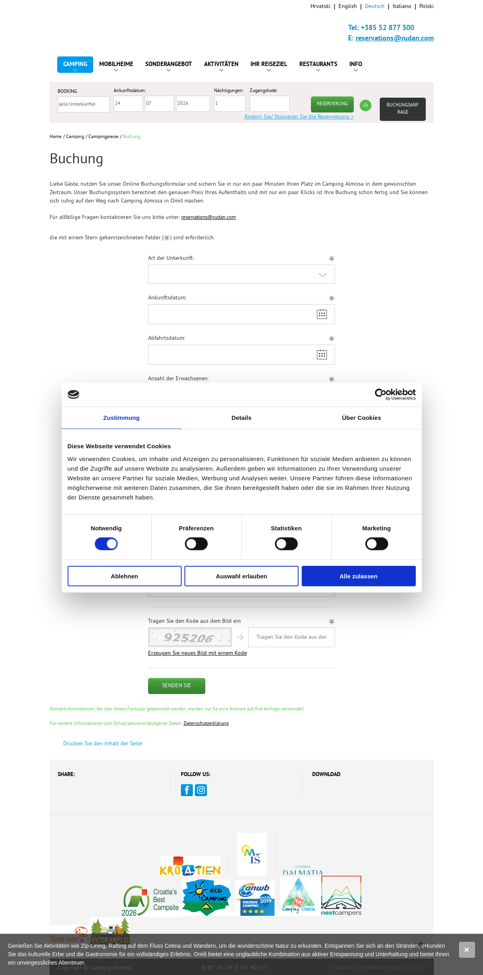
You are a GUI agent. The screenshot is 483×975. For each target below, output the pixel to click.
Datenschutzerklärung (206, 724)
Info (355, 66)
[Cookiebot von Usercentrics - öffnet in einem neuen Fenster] (381, 395)
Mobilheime (116, 66)
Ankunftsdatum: (167, 298)
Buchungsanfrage (403, 109)
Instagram (201, 790)
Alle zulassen (358, 575)
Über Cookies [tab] (361, 417)
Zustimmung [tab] (121, 417)
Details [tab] (242, 417)
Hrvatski (321, 6)
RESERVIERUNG (332, 104)
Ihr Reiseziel (269, 66)
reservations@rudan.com (395, 38)
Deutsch (375, 6)
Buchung (131, 137)
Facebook (187, 790)
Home (56, 137)
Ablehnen (124, 575)
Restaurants (318, 66)
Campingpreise (103, 137)
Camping (75, 66)
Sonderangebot (168, 66)
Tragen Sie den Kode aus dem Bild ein (194, 621)
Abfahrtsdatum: (166, 338)
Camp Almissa (86, 24)
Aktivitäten (221, 66)
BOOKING (67, 92)
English (348, 6)
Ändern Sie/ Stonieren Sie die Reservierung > (299, 117)
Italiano (402, 6)
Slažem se (467, 950)
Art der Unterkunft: (171, 258)
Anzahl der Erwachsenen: (178, 378)
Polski (426, 6)
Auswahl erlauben (241, 575)
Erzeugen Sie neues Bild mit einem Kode (197, 653)
